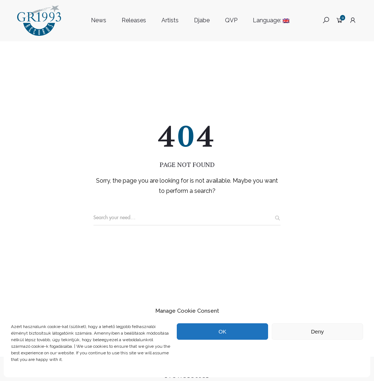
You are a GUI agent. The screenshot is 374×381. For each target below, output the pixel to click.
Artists (170, 20)
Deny (317, 331)
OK (222, 331)
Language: (271, 20)
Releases (134, 20)
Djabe (202, 20)
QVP (231, 20)
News (98, 20)
